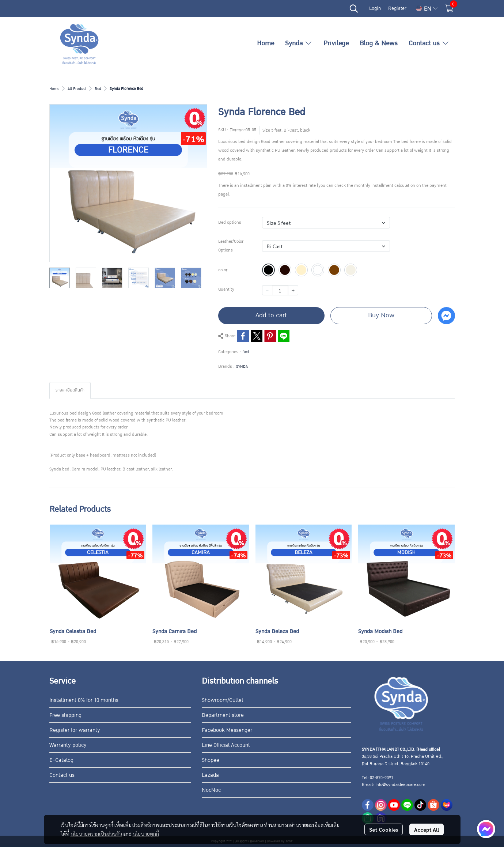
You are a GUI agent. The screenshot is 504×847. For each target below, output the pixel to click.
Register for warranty (74, 730)
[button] (354, 8)
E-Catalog (61, 760)
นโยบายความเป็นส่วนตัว (96, 833)
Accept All (426, 829)
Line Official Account (226, 745)
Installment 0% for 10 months (83, 700)
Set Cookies (383, 829)
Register (397, 8)
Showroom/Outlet (222, 700)
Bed (98, 89)
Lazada (210, 775)
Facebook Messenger (227, 730)
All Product (77, 89)
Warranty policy (68, 745)
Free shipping (65, 715)
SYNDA (242, 366)
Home (54, 89)
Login (375, 8)
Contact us (62, 775)
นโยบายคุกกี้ (146, 833)
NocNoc (211, 790)
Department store (223, 715)
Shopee (210, 760)
